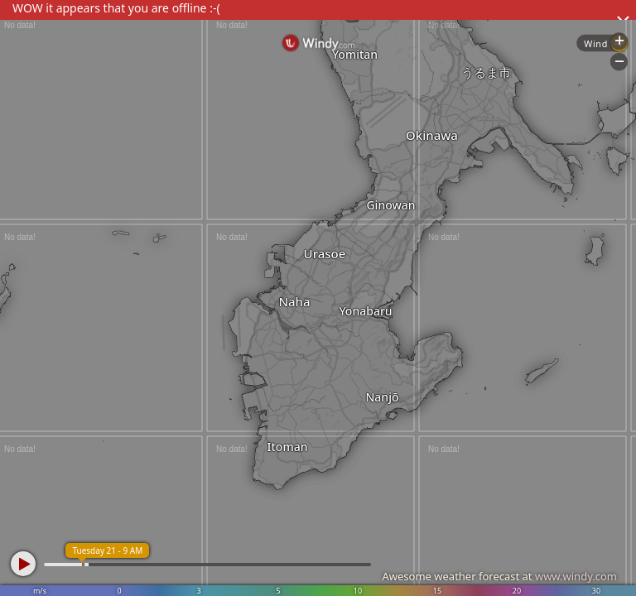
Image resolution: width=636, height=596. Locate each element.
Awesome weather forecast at (499, 576)
